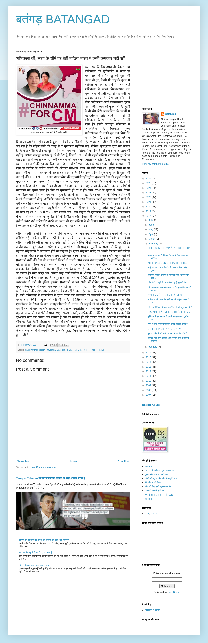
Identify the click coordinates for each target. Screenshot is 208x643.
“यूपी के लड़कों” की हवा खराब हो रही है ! (165, 294)
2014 (149, 362)
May (151, 229)
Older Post (123, 461)
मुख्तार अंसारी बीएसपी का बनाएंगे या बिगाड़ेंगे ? (167, 333)
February (154, 243)
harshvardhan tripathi (35, 350)
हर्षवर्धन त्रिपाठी (98, 350)
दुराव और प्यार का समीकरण (156, 474)
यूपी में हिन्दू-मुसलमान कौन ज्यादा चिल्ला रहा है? (168, 324)
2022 (149, 197)
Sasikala (61, 350)
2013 (149, 366)
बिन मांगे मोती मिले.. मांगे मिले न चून (34, 565)
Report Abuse (151, 404)
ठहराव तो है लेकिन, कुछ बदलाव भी (159, 470)
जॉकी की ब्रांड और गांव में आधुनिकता (161, 478)
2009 (149, 385)
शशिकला (87, 350)
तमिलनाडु (78, 350)
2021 (149, 202)
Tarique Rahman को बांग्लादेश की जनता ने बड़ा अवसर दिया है (50, 478)
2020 (149, 206)
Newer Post (23, 461)
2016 (149, 352)
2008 (149, 390)
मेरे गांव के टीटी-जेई (153, 482)
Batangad (170, 114)
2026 (149, 178)
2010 (149, 380)
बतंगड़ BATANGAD (63, 19)
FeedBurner (174, 592)
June (151, 224)
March (152, 238)
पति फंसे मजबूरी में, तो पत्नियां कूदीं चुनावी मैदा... (168, 282)
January (153, 346)
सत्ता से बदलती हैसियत (154, 490)
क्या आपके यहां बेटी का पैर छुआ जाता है (35, 552)
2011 (149, 376)
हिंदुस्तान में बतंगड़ (152, 610)
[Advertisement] (172, 75)
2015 (149, 357)
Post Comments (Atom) (43, 467)
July (151, 220)
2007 (149, 394)
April (151, 234)
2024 (149, 188)
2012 (149, 371)
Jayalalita (51, 350)
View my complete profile (155, 164)
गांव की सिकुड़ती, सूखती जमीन (158, 486)
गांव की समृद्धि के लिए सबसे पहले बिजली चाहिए (167, 262)
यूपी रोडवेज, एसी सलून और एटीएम (159, 494)
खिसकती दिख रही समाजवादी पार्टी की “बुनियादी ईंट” (170, 307)
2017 (149, 216)
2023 (149, 192)
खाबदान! (148, 466)
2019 (149, 211)
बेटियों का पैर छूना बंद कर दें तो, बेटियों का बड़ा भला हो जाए (44, 540)
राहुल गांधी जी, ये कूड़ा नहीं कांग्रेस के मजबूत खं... (169, 311)
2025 (149, 183)
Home (73, 461)
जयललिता (70, 350)
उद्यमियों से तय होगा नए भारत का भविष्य (164, 328)
